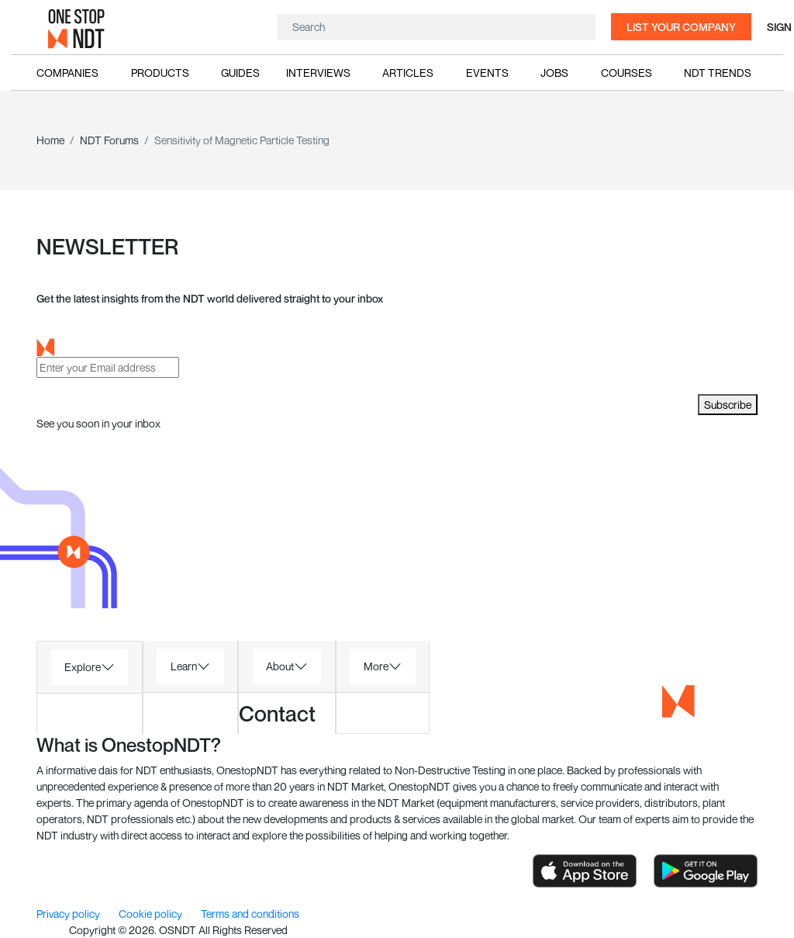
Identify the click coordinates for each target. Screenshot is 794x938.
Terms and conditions (250, 913)
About (280, 666)
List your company (681, 26)
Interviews (318, 72)
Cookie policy (152, 913)
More (376, 666)
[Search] (434, 27)
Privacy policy (69, 913)
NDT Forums (109, 140)
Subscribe (727, 404)
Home (50, 140)
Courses (626, 72)
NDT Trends (717, 72)
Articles (407, 72)
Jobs (554, 72)
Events (487, 72)
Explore (82, 666)
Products (160, 72)
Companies (67, 72)
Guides (240, 72)
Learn (184, 666)
